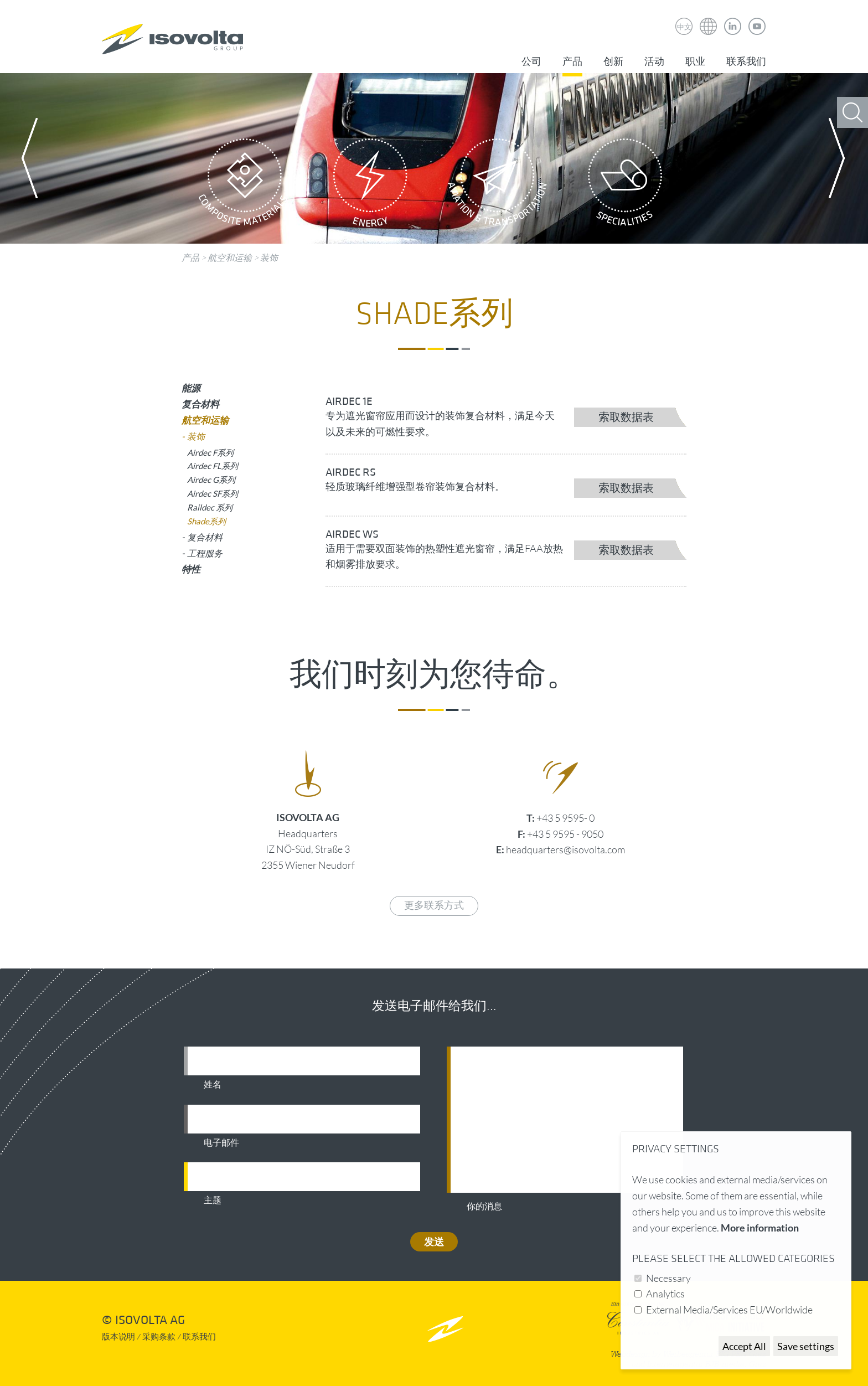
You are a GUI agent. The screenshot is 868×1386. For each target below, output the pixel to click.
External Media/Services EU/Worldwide (729, 1309)
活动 (654, 61)
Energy (370, 185)
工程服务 (205, 553)
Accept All (744, 1346)
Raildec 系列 (209, 507)
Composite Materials (243, 185)
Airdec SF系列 (212, 493)
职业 (695, 61)
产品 (572, 61)
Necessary (668, 1278)
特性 (191, 569)
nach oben (445, 1329)
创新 (613, 61)
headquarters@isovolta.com (565, 849)
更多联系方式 (434, 905)
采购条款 (158, 1337)
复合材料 (200, 404)
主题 (212, 1200)
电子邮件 (221, 1142)
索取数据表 (626, 417)
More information (760, 1228)
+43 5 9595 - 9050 (565, 834)
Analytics (665, 1293)
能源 (191, 388)
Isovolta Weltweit (709, 18)
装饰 (269, 257)
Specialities (625, 185)
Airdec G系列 (211, 480)
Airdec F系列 (210, 452)
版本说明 (118, 1337)
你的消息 (484, 1206)
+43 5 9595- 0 (565, 818)
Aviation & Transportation (497, 185)
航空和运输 (230, 257)
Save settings (805, 1346)
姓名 (212, 1084)
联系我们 (746, 61)
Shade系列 (206, 521)
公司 (531, 61)
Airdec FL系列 (212, 466)
